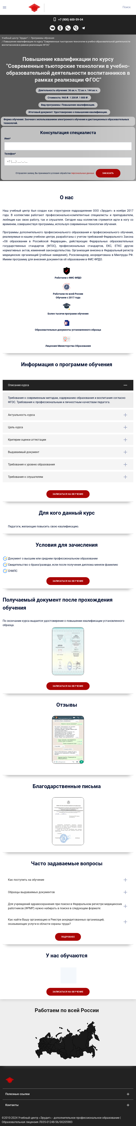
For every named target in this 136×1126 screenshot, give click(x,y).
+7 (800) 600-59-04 (70, 19)
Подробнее (68, 937)
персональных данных (82, 173)
